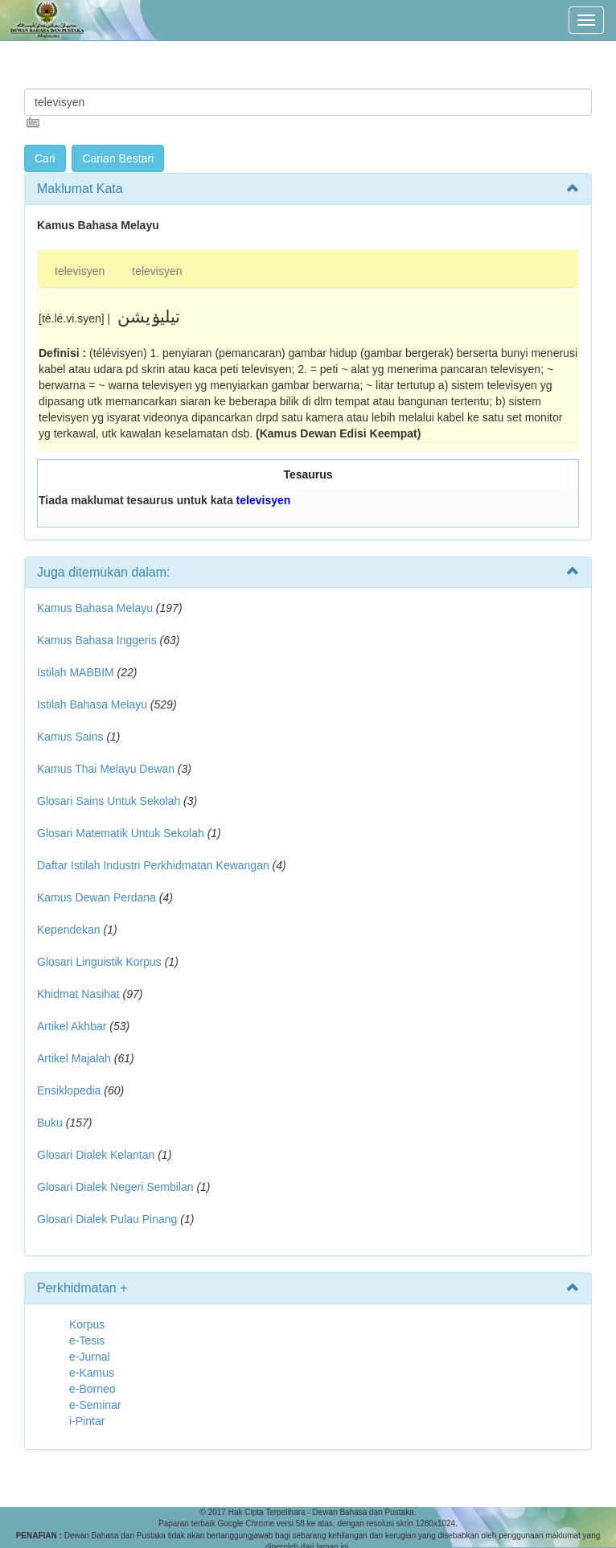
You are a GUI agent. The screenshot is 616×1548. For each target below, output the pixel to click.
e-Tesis (87, 1340)
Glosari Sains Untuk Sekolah (108, 801)
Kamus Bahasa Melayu (96, 608)
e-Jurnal (89, 1356)
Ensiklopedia (69, 1090)
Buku (50, 1122)
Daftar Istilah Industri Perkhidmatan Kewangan (153, 865)
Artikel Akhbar (71, 1026)
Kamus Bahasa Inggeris (97, 640)
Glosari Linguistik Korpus (99, 961)
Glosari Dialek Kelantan (95, 1154)
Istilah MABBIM (75, 672)
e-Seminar (95, 1404)
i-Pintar (87, 1421)
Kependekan (69, 929)
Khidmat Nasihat (78, 994)
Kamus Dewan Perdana (96, 897)
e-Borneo (92, 1388)
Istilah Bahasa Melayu (92, 704)
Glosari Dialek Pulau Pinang (107, 1219)
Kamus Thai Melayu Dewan (106, 768)
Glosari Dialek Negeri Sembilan (115, 1187)
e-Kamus (91, 1372)
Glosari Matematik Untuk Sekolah (120, 833)
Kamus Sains (70, 736)
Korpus (87, 1324)
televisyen (80, 271)
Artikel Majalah (74, 1058)
